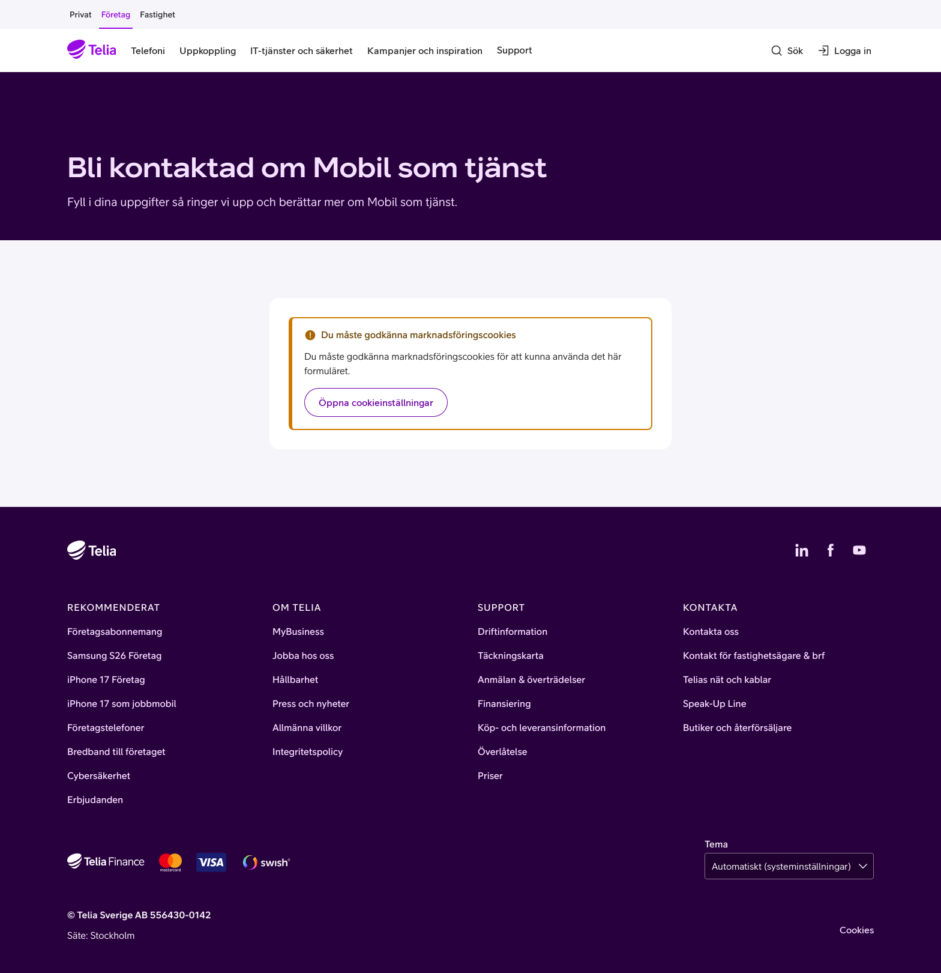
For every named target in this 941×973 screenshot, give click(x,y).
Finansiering (504, 704)
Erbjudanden (95, 800)
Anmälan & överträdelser (531, 679)
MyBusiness (298, 631)
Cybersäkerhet (98, 776)
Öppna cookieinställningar (376, 402)
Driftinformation (512, 631)
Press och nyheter (310, 704)
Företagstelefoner (105, 728)
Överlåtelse (503, 752)
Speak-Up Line (715, 704)
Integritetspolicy (307, 752)
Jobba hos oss (303, 655)
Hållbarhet (295, 679)
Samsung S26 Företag (114, 655)
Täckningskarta (511, 655)
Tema (716, 844)
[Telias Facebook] (830, 550)
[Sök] (786, 50)
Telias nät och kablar (727, 679)
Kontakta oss (711, 631)
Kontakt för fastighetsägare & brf (754, 655)
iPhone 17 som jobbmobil (121, 704)
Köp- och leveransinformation (542, 728)
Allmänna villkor (306, 728)
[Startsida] (91, 50)
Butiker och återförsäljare (737, 728)
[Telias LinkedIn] (801, 550)
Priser (490, 776)
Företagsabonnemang (115, 631)
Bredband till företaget (116, 752)
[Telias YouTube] (859, 550)
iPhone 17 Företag (106, 679)
